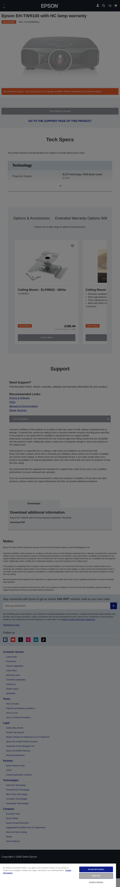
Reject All (96, 876)
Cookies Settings (96, 882)
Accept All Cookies (96, 869)
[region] (58, 875)
